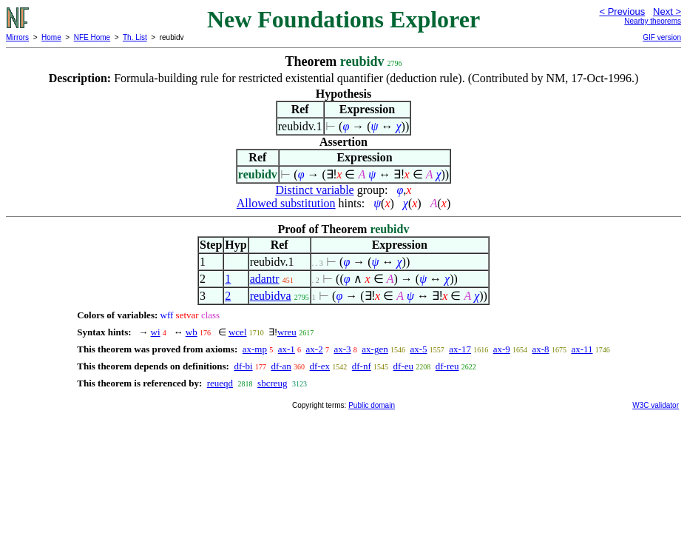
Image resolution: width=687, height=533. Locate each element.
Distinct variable (315, 190)
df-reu (447, 366)
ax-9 (501, 349)
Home (51, 37)
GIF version (662, 37)
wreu (287, 332)
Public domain (371, 405)
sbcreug (272, 383)
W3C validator (655, 405)
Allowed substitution (286, 203)
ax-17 (460, 349)
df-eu (403, 366)
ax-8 (540, 349)
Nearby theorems (652, 21)
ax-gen (375, 349)
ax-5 (418, 349)
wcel (238, 332)
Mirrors (17, 37)
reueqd (220, 383)
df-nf (361, 366)
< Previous (622, 11)
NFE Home (92, 37)
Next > (667, 11)
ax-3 (342, 349)
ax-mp (255, 349)
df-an (281, 366)
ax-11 (581, 349)
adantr (265, 278)
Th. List (135, 37)
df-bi (243, 366)
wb (191, 332)
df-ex (320, 366)
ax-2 (314, 349)
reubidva (270, 295)
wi (155, 332)
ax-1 (286, 349)
